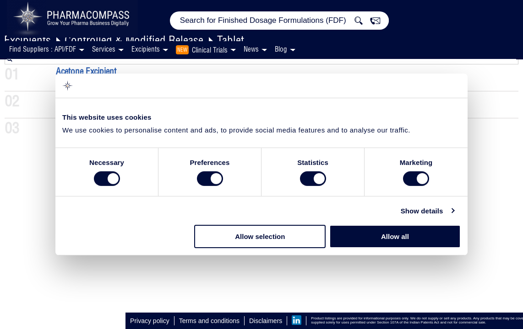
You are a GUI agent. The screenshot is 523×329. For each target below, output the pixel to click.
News (251, 49)
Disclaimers (265, 320)
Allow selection (260, 236)
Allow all (395, 236)
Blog (281, 49)
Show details (422, 211)
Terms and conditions (209, 320)
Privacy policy (149, 320)
